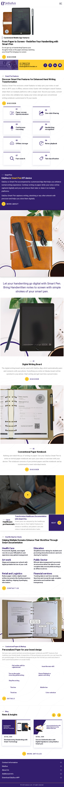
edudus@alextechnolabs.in (28, 66)
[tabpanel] (32, 33)
